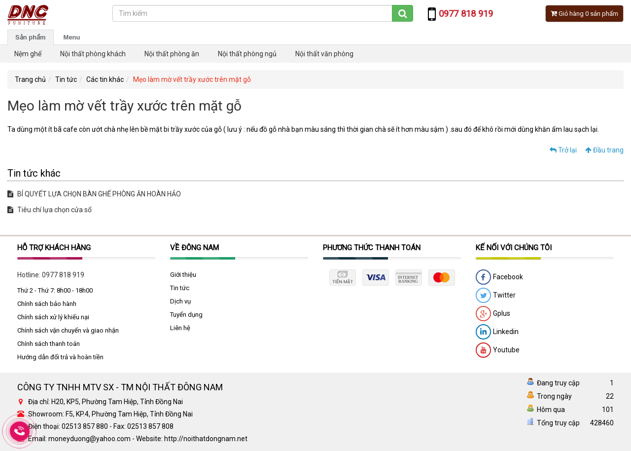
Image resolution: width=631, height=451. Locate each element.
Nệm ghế (27, 54)
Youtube (498, 350)
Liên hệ (180, 328)
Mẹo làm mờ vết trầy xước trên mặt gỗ (192, 79)
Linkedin (497, 332)
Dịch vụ (180, 301)
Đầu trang (604, 150)
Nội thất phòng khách (93, 54)
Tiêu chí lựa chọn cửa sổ (49, 210)
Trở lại (563, 150)
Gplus (493, 314)
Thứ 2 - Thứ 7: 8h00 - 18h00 (55, 290)
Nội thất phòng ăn (171, 54)
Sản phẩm (30, 37)
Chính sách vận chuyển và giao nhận (68, 330)
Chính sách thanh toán (48, 343)
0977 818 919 (63, 275)
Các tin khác (105, 79)
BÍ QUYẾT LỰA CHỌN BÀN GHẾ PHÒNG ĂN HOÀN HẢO (94, 194)
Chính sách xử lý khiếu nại (53, 317)
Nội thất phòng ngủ (247, 54)
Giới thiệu (183, 274)
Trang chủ (30, 79)
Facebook (499, 277)
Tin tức (66, 79)
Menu (72, 37)
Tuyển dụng (186, 314)
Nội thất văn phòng (324, 54)
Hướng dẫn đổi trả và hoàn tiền (60, 357)
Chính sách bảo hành (46, 303)
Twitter (496, 295)
